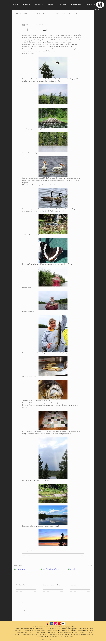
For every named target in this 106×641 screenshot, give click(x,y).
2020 (38, 13)
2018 (31, 13)
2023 (57, 13)
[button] (90, 13)
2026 (75, 13)
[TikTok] (47, 623)
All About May (20, 585)
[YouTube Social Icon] (59, 623)
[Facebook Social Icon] (51, 623)
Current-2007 (17, 13)
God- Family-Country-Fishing (51, 585)
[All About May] (26, 575)
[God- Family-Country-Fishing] (53, 575)
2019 (25, 13)
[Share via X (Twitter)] (27, 551)
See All (90, 565)
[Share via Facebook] (23, 551)
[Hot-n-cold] (80, 575)
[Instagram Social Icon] (55, 623)
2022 (50, 13)
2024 (63, 13)
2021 (44, 13)
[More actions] (83, 25)
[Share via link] (35, 551)
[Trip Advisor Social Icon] (63, 623)
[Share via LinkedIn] (31, 551)
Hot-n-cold (73, 585)
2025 (69, 13)
